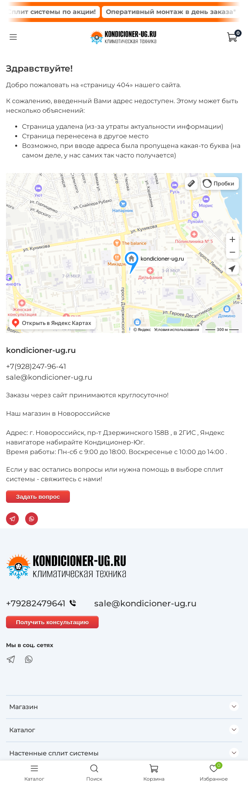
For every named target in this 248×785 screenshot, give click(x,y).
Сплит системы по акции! (56, 12)
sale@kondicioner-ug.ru (49, 377)
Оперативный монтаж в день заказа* (176, 12)
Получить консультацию (52, 622)
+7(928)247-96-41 (36, 366)
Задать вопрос (38, 496)
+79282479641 (43, 603)
